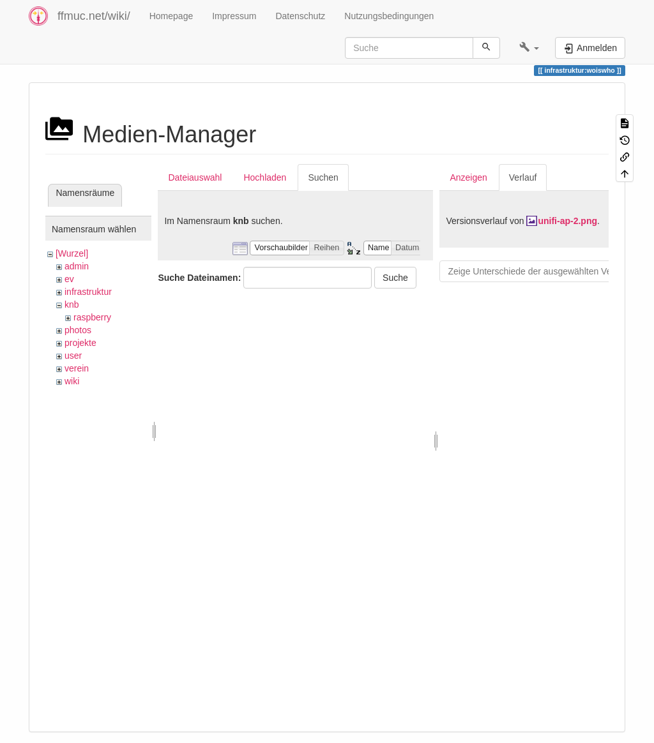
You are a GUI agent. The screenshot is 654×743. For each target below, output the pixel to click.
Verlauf (523, 177)
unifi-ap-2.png (567, 221)
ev (69, 279)
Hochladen (264, 177)
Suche (395, 278)
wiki (72, 381)
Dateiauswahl (195, 177)
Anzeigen (468, 177)
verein (77, 368)
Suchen (323, 177)
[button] (529, 48)
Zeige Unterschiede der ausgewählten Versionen (544, 271)
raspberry (92, 317)
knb (72, 304)
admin (77, 266)
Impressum (234, 16)
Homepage (171, 16)
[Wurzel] (72, 253)
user (73, 355)
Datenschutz (300, 16)
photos (78, 330)
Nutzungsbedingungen (389, 16)
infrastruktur (88, 292)
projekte (80, 343)
